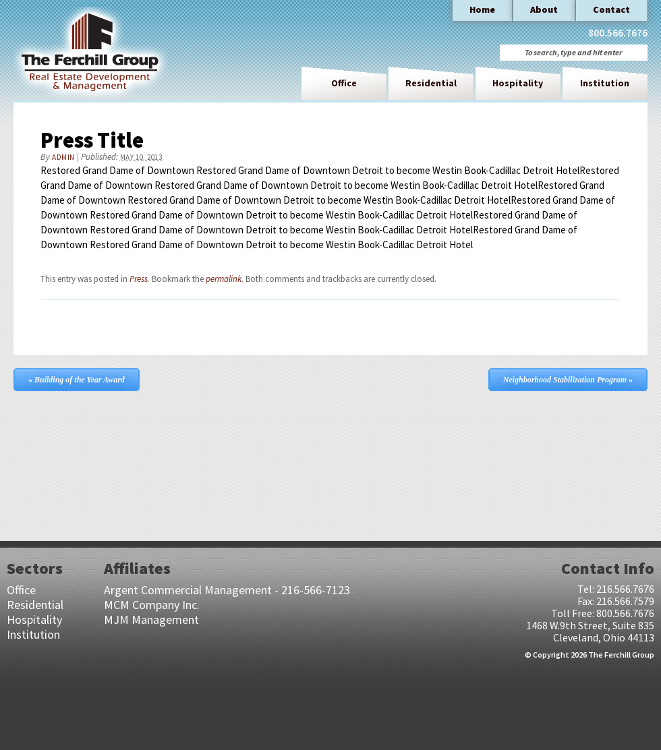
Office (344, 83)
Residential (431, 83)
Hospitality (517, 83)
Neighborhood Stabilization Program (568, 379)
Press (139, 279)
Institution (604, 83)
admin (63, 157)
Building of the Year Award (76, 379)
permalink (223, 279)
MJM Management (151, 619)
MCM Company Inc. (152, 604)
